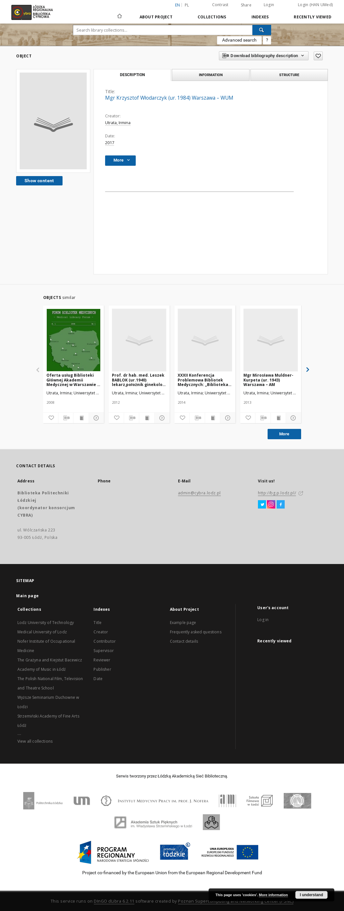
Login (269, 4)
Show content (39, 180)
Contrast (220, 4)
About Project (156, 17)
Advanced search (239, 40)
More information (273, 895)
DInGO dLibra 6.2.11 (114, 901)
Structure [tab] (289, 75)
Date (98, 678)
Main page (27, 596)
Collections (212, 17)
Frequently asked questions (195, 632)
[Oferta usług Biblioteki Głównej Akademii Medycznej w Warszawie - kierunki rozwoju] (74, 340)
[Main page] (119, 13)
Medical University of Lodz (42, 632)
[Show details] (95, 418)
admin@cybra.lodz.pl (199, 493)
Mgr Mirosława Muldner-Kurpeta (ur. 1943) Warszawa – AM (268, 379)
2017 (109, 142)
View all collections (35, 741)
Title (97, 622)
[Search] (261, 30)
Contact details (184, 641)
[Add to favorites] (50, 418)
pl (187, 5)
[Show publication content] (81, 418)
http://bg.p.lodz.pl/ (277, 493)
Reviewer (101, 660)
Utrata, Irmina (118, 122)
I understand (311, 895)
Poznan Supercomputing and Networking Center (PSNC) (235, 901)
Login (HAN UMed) (315, 4)
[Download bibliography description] (65, 418)
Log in (263, 619)
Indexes (260, 17)
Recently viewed (312, 17)
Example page (183, 622)
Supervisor (103, 650)
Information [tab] (211, 75)
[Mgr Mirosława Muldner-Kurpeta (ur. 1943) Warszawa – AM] (271, 340)
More (284, 433)
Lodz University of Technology (45, 622)
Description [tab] (132, 75)
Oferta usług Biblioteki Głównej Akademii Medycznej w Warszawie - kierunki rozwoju (72, 379)
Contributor (104, 641)
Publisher (102, 669)
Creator (100, 632)
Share (246, 5)
